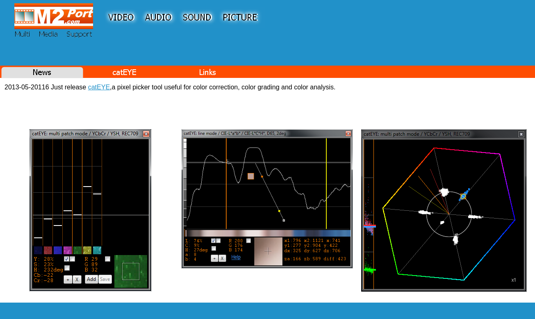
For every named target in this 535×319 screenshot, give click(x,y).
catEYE (99, 87)
